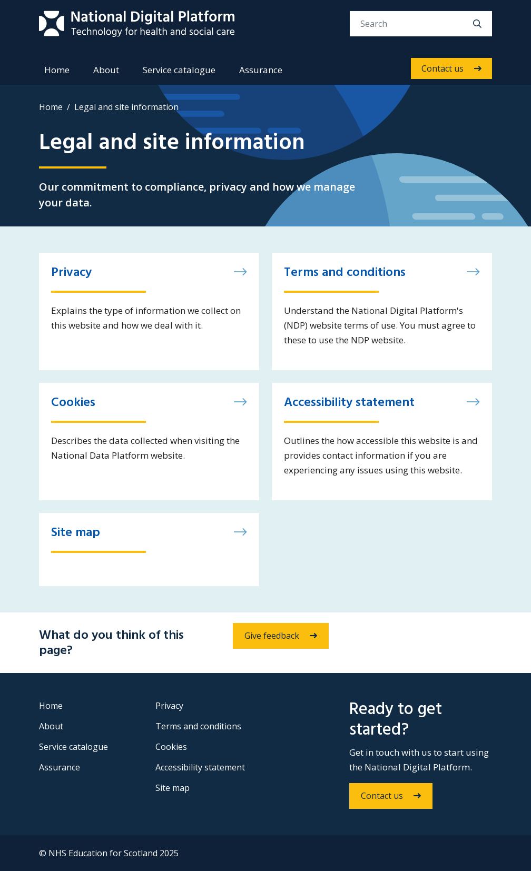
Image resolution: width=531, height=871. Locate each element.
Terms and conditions (198, 726)
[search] (477, 23)
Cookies (171, 747)
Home (57, 70)
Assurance (260, 70)
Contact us (442, 68)
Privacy (169, 705)
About (106, 70)
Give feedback (271, 635)
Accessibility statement (200, 767)
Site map (172, 788)
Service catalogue (179, 70)
